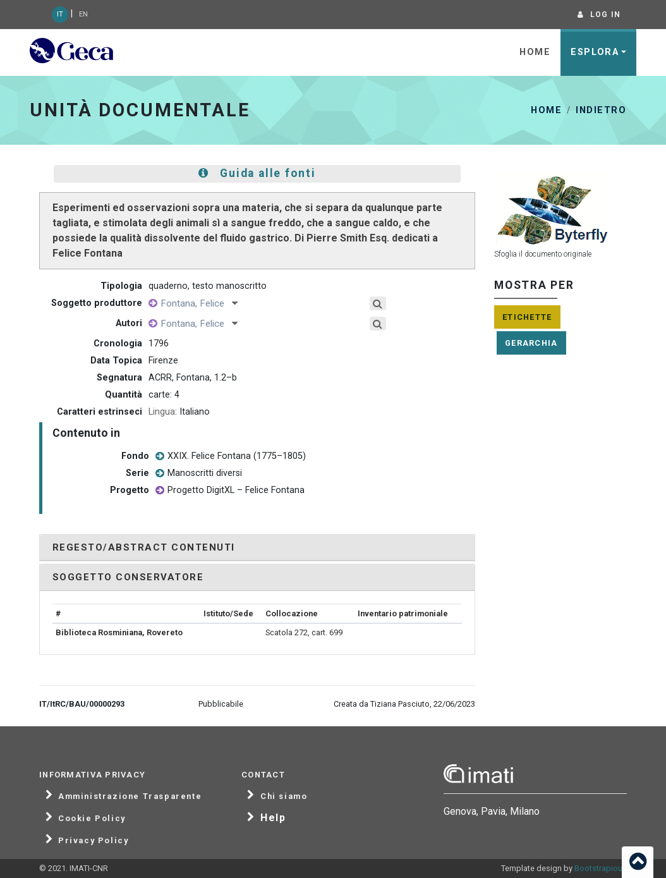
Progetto (129, 490)
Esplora (595, 52)
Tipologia (121, 286)
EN (83, 14)
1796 (158, 343)
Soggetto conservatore (127, 577)
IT (60, 14)
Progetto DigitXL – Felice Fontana (230, 491)
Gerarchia (531, 343)
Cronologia (118, 343)
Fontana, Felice (199, 303)
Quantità (123, 394)
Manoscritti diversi (198, 473)
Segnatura (119, 377)
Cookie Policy (92, 818)
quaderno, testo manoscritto (207, 286)
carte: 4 (163, 394)
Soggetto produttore (96, 303)
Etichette (527, 317)
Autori (129, 323)
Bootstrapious (600, 868)
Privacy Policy (93, 840)
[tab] (257, 548)
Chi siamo (283, 796)
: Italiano (179, 411)
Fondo (135, 456)
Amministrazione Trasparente (130, 796)
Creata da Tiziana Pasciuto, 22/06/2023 (404, 704)
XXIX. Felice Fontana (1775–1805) (230, 456)
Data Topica (116, 360)
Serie (137, 473)
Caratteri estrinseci (99, 411)
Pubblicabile (220, 704)
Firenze (163, 360)
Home (534, 52)
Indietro (601, 110)
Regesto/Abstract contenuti (143, 547)
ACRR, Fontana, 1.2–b (192, 377)
